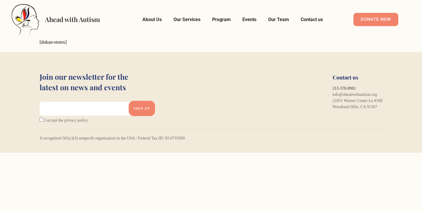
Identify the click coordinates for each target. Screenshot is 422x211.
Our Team (278, 19)
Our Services (186, 19)
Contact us (312, 19)
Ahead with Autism (72, 19)
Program (221, 19)
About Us (152, 19)
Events (249, 19)
